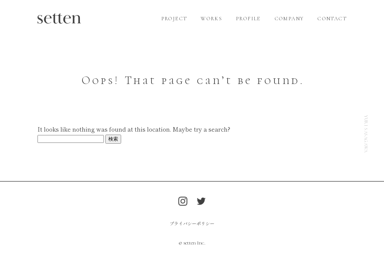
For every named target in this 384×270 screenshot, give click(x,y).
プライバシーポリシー (192, 223)
